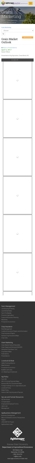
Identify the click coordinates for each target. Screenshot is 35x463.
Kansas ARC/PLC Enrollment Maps (11, 383)
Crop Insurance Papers (8, 333)
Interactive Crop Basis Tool (9, 349)
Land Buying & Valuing (7, 308)
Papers (3, 420)
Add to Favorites (28, 37)
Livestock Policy (6, 388)
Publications (5, 353)
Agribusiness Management (11, 413)
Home (3, 20)
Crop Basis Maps (6, 351)
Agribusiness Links (7, 424)
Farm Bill (4, 379)
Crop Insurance (6, 327)
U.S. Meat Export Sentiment (9, 372)
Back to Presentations (9, 48)
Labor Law (4, 406)
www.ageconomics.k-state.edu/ (17, 458)
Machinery (4, 319)
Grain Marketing (12, 20)
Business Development (8, 415)
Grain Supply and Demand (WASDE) (11, 347)
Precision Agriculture (7, 315)
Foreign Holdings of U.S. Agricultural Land (13, 385)
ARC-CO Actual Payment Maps (10, 381)
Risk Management (6, 329)
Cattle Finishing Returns (8, 363)
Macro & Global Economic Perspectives (13, 417)
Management (5, 408)
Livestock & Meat (7, 361)
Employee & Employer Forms (9, 404)
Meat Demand (5, 365)
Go (3, 34)
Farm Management (8, 306)
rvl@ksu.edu (17, 456)
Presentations (23, 20)
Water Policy (5, 390)
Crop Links (4, 338)
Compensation (5, 401)
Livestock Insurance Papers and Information (14, 331)
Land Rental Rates (6, 311)
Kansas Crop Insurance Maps (10, 335)
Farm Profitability (6, 313)
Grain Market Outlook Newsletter (10, 345)
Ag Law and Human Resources (12, 397)
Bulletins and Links (6, 370)
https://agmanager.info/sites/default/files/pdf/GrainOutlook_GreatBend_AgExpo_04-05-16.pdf (17, 176)
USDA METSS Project (7, 422)
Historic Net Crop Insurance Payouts (12, 392)
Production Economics (8, 322)
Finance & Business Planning (9, 317)
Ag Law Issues (5, 399)
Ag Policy (4, 377)
